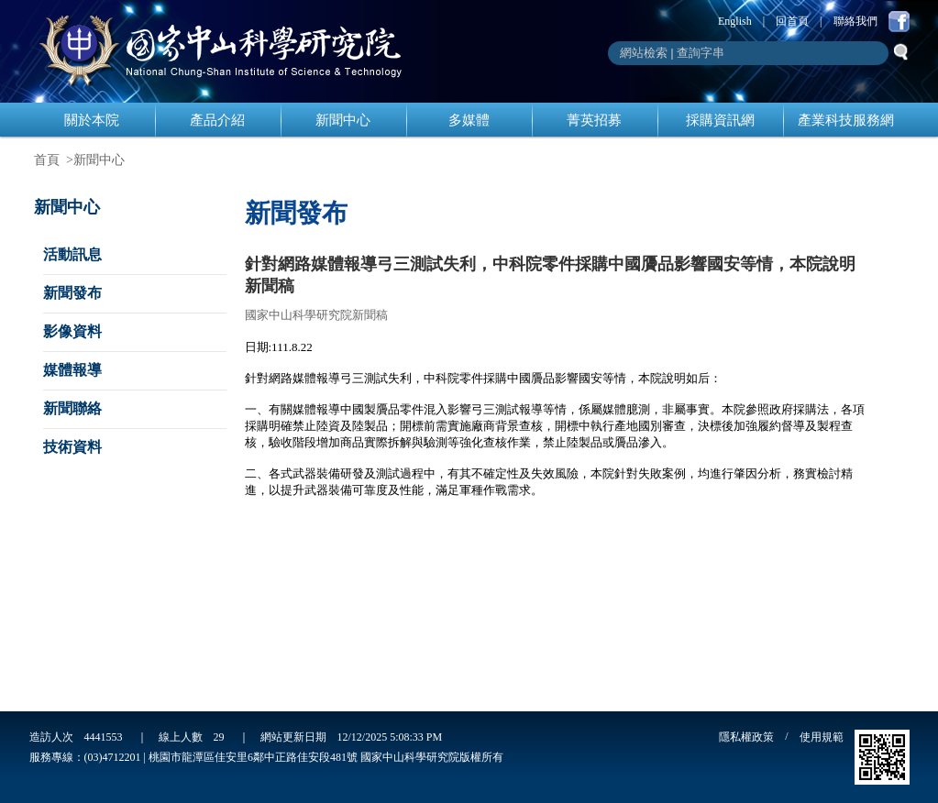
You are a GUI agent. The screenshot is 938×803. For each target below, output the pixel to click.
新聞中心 (342, 120)
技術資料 (72, 447)
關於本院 (91, 120)
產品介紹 (217, 120)
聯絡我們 (855, 21)
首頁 (47, 160)
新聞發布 (72, 293)
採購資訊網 (720, 120)
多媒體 (469, 120)
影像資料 (72, 331)
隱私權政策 (746, 737)
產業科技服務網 (846, 120)
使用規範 (822, 737)
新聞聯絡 (72, 408)
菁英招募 (594, 120)
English (735, 21)
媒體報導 (72, 370)
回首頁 (792, 21)
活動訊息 (72, 254)
